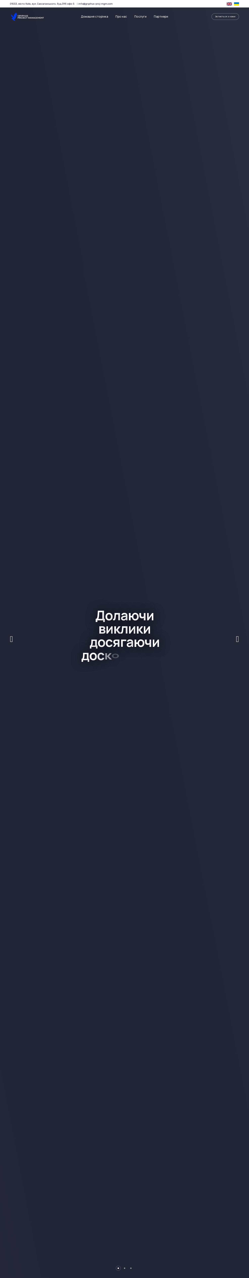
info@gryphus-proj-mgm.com (95, 3)
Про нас (121, 16)
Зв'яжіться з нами (225, 16)
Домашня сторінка (94, 16)
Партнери (161, 16)
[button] (118, 1268)
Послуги (140, 16)
